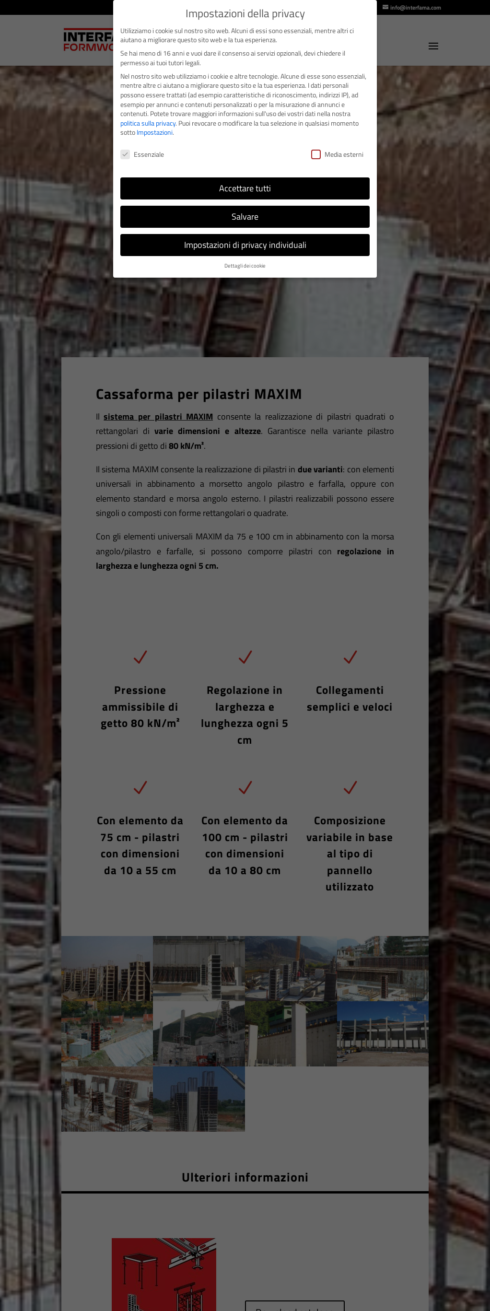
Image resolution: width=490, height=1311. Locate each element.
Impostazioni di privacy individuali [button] (245, 244)
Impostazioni (155, 132)
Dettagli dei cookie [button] (245, 265)
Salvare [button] (245, 216)
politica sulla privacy (147, 123)
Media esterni (337, 154)
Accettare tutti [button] (245, 188)
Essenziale (142, 154)
